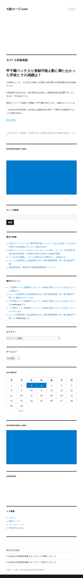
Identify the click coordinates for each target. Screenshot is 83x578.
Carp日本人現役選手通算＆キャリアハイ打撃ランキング (31, 556)
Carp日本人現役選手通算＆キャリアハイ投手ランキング (31, 562)
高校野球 (23, 133)
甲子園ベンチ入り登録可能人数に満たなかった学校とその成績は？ (41, 73)
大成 (37, 133)
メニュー (72, 9)
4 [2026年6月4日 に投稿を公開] (41, 385)
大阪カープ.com (17, 9)
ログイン (13, 517)
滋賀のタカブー (22, 297)
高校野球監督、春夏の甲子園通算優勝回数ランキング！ (33, 267)
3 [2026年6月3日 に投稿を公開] (31, 385)
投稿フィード (14, 521)
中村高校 (31, 133)
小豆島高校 (43, 133)
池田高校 (51, 133)
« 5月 (20, 411)
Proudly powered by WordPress (32, 570)
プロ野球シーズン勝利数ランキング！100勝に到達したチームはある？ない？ (42, 287)
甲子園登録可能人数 (62, 133)
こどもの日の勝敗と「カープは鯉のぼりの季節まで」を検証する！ (38, 257)
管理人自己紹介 (13, 550)
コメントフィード (16, 524)
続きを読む (11, 120)
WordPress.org (16, 528)
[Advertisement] (41, 36)
